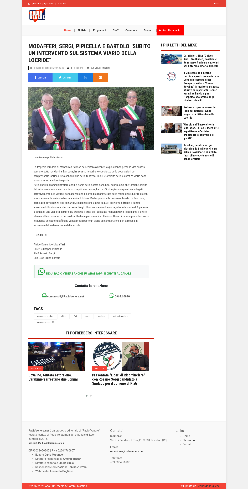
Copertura (131, 30)
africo (63, 316)
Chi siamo (189, 440)
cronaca (36, 368)
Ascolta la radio (169, 30)
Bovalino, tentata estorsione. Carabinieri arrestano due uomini (53, 377)
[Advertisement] (134, 15)
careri (87, 316)
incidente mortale (120, 316)
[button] (87, 395)
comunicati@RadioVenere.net (63, 295)
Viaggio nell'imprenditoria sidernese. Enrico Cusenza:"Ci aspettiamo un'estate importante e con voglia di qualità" (201, 131)
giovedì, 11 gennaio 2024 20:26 (49, 67)
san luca (101, 316)
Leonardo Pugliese (208, 486)
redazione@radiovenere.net (127, 451)
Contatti (62, 3)
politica (99, 368)
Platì (75, 316)
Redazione (78, 67)
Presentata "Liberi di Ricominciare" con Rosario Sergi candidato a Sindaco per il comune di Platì (118, 379)
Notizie (82, 30)
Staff (115, 30)
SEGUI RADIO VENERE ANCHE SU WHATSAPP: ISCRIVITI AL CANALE (88, 273)
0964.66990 (119, 295)
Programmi (99, 30)
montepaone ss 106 (45, 322)
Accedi (217, 3)
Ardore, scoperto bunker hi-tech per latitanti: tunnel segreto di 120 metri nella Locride (199, 112)
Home (67, 30)
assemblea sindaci (45, 316)
